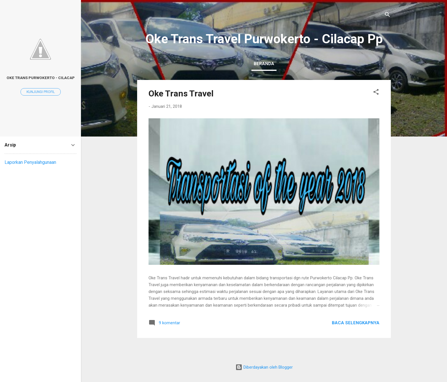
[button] (376, 92)
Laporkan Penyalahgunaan (30, 162)
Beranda (264, 63)
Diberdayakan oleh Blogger (264, 367)
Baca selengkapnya (355, 322)
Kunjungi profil (41, 92)
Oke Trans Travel (181, 93)
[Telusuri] (387, 15)
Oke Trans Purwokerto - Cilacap (41, 77)
